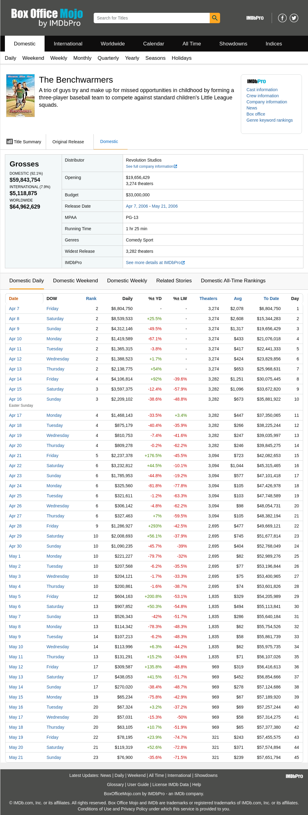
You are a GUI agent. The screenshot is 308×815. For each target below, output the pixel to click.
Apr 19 (15, 435)
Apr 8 (14, 318)
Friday (53, 308)
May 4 (15, 586)
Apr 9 (14, 328)
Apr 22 (15, 465)
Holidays (182, 58)
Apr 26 (15, 505)
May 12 (16, 666)
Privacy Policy (134, 808)
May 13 (16, 676)
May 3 (15, 576)
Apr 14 (15, 379)
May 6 (15, 606)
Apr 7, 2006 (137, 206)
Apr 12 (15, 358)
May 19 (16, 737)
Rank (91, 298)
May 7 (15, 616)
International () (30, 187)
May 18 (16, 727)
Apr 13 (15, 368)
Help (196, 784)
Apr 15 (15, 389)
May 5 (15, 596)
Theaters (208, 298)
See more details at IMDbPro (156, 262)
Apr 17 (15, 415)
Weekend (33, 58)
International (68, 44)
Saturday (55, 318)
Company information (267, 101)
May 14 (16, 687)
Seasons (155, 58)
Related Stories (174, 281)
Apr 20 (15, 445)
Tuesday (55, 348)
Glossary (115, 784)
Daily (10, 58)
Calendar (153, 44)
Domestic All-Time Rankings (233, 281)
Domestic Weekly (127, 281)
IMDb (179, 793)
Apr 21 (15, 455)
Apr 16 (15, 399)
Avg (238, 298)
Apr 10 (15, 338)
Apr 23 (15, 475)
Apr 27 (15, 515)
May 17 (16, 717)
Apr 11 (15, 348)
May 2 (15, 566)
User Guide (138, 784)
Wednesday (58, 358)
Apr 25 (15, 495)
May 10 (16, 646)
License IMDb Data (170, 784)
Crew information (263, 95)
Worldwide (113, 44)
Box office (256, 114)
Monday (54, 338)
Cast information (262, 89)
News (252, 107)
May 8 (15, 626)
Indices (274, 44)
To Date (271, 298)
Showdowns (233, 44)
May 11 (16, 656)
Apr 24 (15, 485)
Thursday (55, 368)
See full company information (152, 166)
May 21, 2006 (165, 206)
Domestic (25, 44)
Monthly (82, 58)
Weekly (58, 58)
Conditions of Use (95, 808)
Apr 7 (14, 308)
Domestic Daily (26, 281)
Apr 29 (15, 536)
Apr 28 (15, 526)
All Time (192, 44)
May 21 (16, 757)
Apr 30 (15, 546)
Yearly (132, 58)
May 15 (16, 697)
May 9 (15, 636)
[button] (271, 123)
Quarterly (108, 58)
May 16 (16, 707)
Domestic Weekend (75, 281)
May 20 (16, 747)
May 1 (15, 556)
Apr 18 (15, 425)
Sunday (54, 328)
